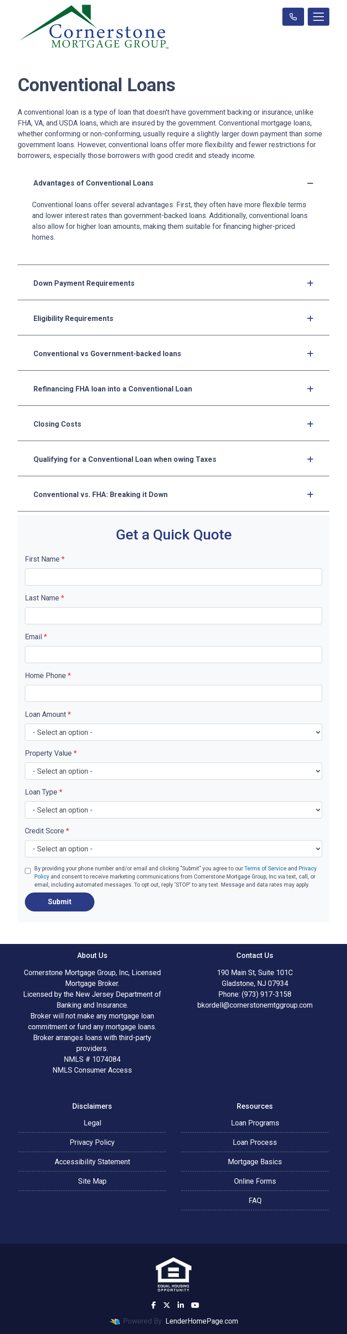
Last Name (44, 598)
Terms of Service (265, 868)
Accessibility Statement (92, 1161)
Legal (92, 1123)
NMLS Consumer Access (92, 1070)
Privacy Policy (92, 1142)
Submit (59, 901)
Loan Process (255, 1142)
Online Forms (255, 1181)
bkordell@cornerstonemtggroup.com (255, 1005)
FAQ (255, 1200)
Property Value (51, 753)
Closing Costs (173, 424)
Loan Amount (48, 714)
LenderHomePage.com (201, 1321)
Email (36, 636)
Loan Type (43, 792)
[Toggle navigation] (318, 17)
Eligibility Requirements (173, 318)
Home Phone (48, 675)
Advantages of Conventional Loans (173, 183)
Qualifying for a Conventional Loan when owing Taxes (173, 459)
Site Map (92, 1181)
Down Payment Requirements (173, 283)
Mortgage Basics (255, 1161)
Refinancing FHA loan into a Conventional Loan (173, 389)
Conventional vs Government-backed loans (173, 353)
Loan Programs (255, 1123)
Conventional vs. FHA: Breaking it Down (173, 494)
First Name (45, 559)
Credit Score (47, 831)
